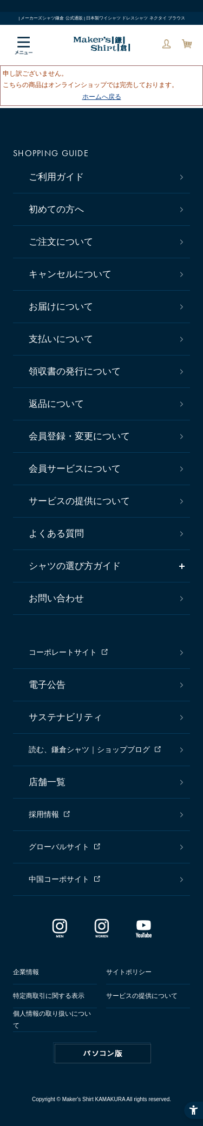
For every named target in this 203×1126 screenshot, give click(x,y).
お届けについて (61, 306)
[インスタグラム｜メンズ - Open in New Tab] (59, 933)
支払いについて (61, 339)
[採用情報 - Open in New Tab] (104, 814)
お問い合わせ (56, 598)
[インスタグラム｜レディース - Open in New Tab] (101, 933)
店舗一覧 (47, 782)
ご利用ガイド (56, 177)
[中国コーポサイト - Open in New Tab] (104, 879)
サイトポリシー (129, 972)
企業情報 (26, 972)
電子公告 (47, 685)
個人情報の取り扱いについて (52, 1019)
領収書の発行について (75, 371)
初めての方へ (56, 209)
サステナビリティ (65, 717)
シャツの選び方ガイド (75, 566)
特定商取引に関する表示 (48, 996)
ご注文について (61, 241)
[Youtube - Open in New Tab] (143, 933)
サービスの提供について (79, 501)
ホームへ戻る (101, 96)
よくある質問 (56, 533)
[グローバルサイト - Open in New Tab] (104, 847)
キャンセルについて (70, 274)
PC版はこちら (103, 1053)
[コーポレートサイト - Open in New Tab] (104, 652)
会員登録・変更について (79, 436)
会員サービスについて (75, 468)
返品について (56, 404)
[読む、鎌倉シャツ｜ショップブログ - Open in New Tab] (104, 750)
